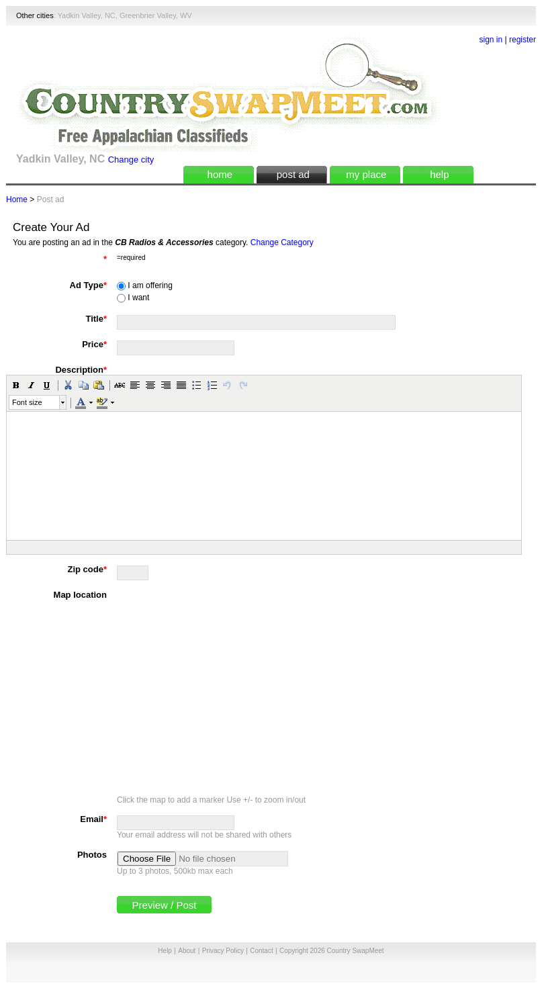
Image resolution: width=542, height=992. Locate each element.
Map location (80, 595)
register (522, 39)
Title (96, 319)
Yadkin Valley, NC (87, 15)
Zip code (87, 569)
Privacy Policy (223, 950)
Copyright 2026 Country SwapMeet (331, 950)
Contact (261, 950)
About (186, 950)
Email (93, 819)
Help (165, 950)
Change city (131, 159)
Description (81, 370)
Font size (27, 402)
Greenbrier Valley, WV (156, 15)
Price (94, 344)
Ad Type (88, 285)
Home (17, 199)
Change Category (282, 242)
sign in (491, 39)
